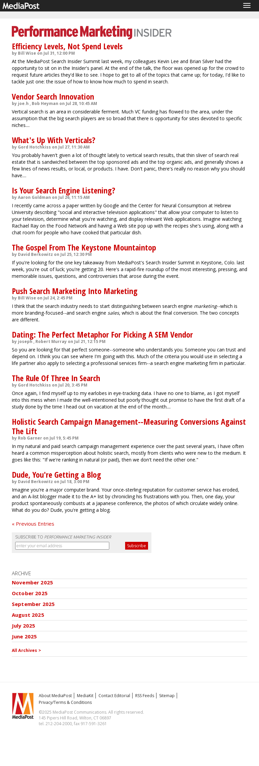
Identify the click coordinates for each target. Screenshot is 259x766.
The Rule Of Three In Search (56, 378)
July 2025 (23, 625)
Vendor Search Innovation (53, 96)
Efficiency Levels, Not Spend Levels (67, 46)
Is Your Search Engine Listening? (63, 190)
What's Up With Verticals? (53, 140)
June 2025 (24, 636)
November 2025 (32, 582)
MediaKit (85, 695)
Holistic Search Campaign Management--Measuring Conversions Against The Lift (129, 426)
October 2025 (30, 593)
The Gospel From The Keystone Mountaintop (84, 247)
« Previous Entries (33, 523)
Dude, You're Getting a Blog (56, 474)
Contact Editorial (114, 695)
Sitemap (167, 695)
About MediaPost (55, 695)
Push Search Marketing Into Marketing (75, 290)
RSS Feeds (144, 695)
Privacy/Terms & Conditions (65, 702)
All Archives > (26, 650)
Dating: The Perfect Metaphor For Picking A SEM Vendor (102, 334)
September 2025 (33, 604)
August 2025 (28, 614)
